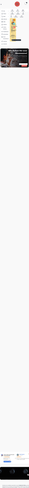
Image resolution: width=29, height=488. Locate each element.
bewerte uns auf (7, 461)
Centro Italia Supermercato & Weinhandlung (8, 455)
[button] (26, 3)
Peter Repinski (21, 454)
